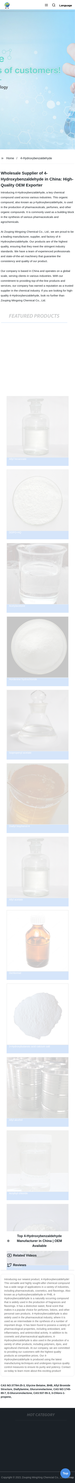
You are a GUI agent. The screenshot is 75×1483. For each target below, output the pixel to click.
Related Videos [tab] (22, 1255)
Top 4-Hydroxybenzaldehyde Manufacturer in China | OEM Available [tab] (34, 1241)
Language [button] (65, 5)
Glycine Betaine (35, 1385)
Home (10, 158)
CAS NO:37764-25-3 (13, 1385)
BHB (49, 1385)
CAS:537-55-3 (41, 1393)
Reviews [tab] (16, 1265)
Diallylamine (21, 1389)
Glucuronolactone (41, 1389)
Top (65, 1473)
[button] (46, 5)
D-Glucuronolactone (19, 1393)
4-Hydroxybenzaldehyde (36, 158)
